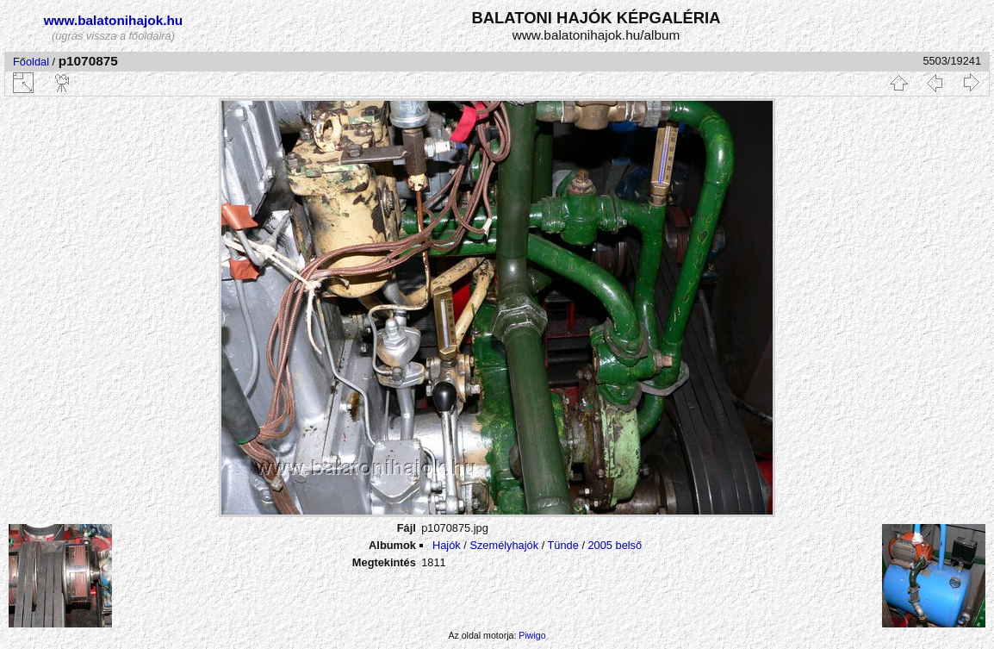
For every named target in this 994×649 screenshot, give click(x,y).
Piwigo (532, 635)
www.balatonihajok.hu (113, 20)
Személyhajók (503, 545)
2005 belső (615, 545)
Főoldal (31, 61)
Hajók (447, 545)
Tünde (563, 545)
